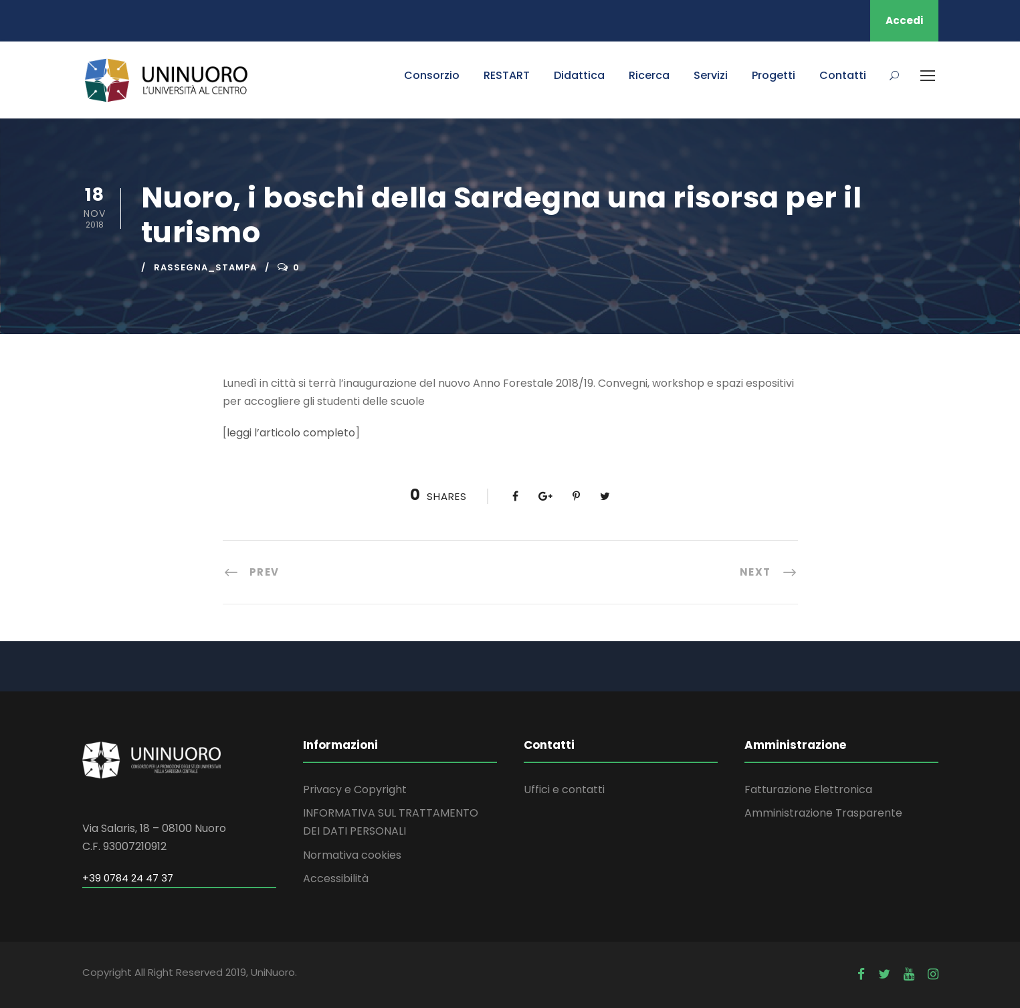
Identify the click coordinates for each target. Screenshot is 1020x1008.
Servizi (711, 75)
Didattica (579, 75)
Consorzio (432, 75)
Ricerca (649, 75)
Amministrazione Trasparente (823, 813)
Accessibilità (336, 878)
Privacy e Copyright (355, 789)
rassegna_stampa (205, 267)
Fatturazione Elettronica (808, 789)
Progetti (773, 75)
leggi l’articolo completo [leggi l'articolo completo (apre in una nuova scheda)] (291, 432)
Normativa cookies (352, 855)
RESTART (507, 75)
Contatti (842, 75)
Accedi (904, 20)
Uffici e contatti (564, 789)
